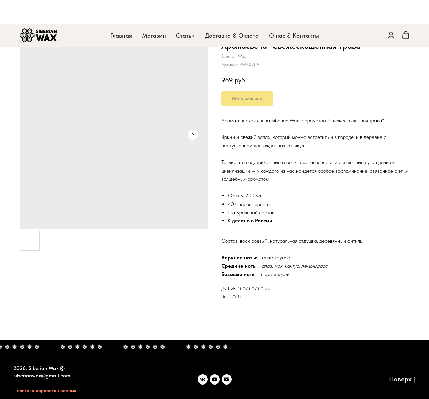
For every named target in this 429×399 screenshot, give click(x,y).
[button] (391, 11)
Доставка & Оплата (232, 12)
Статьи (185, 12)
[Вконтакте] (203, 379)
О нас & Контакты (294, 12)
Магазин (154, 12)
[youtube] (215, 379)
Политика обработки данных (44, 390)
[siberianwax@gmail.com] (227, 379)
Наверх (402, 379)
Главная (121, 12)
